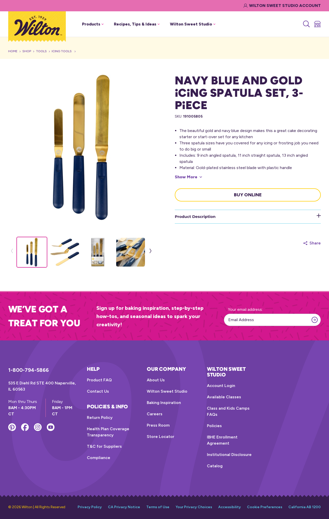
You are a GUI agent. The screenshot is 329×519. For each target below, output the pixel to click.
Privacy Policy (90, 507)
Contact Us (98, 391)
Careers (154, 413)
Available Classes (224, 396)
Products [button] (93, 24)
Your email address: (245, 309)
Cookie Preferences (264, 507)
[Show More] (188, 177)
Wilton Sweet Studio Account (282, 5)
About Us (156, 379)
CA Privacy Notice (124, 507)
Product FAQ (99, 379)
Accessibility (229, 507)
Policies (214, 425)
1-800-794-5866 (28, 370)
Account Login (221, 385)
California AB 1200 (304, 507)
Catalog (215, 465)
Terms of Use (157, 507)
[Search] (306, 24)
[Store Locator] (317, 24)
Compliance (98, 457)
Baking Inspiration (164, 402)
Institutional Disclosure (229, 454)
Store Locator (160, 436)
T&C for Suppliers (104, 446)
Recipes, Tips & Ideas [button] (137, 24)
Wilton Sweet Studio (167, 391)
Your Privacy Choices (194, 507)
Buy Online (248, 195)
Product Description (248, 216)
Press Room (158, 425)
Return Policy (100, 417)
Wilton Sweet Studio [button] (192, 24)
